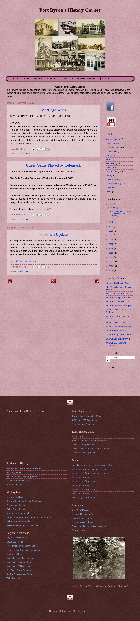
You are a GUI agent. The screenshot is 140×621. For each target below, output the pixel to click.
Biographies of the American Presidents (24, 468)
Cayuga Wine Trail (14, 542)
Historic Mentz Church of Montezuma (23, 550)
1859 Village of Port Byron (84, 481)
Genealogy (111, 163)
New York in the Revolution (18, 513)
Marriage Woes (53, 110)
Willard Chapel (13, 578)
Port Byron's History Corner (70, 10)
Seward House (79, 530)
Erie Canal (110, 155)
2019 (111, 231)
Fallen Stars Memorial (16, 509)
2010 (111, 266)
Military (109, 175)
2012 (111, 257)
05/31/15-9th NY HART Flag (118, 293)
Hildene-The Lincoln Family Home (21, 476)
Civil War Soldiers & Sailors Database (23, 501)
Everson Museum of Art (82, 514)
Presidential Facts (14, 484)
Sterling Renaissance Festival (19, 574)
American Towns (79, 436)
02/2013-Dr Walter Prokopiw (118, 305)
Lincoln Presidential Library (18, 480)
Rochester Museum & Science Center (89, 526)
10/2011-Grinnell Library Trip (119, 339)
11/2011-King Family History (118, 335)
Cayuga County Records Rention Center (90, 448)
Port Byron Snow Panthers (18, 570)
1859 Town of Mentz (81, 477)
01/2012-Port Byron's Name (118, 327)
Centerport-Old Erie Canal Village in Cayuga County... (120, 213)
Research (110, 187)
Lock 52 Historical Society (23, 261)
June (113, 208)
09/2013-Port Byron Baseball (119, 297)
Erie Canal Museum (81, 510)
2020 (111, 226)
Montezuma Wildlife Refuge (19, 566)
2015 (111, 244)
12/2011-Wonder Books (116, 330)
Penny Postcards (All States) (85, 452)
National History (113, 179)
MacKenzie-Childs (14, 554)
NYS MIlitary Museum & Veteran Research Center (29, 517)
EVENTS (26, 78)
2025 (111, 204)
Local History (24, 153)
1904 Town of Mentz (81, 493)
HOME (16, 78)
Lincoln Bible (111, 167)
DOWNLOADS (67, 78)
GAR (108, 159)
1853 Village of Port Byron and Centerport (91, 473)
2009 (111, 270)
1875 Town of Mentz (81, 485)
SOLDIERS (38, 78)
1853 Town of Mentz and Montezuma (89, 469)
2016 (111, 239)
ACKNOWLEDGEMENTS (88, 78)
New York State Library (82, 522)
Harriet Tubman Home (82, 518)
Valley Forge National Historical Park (23, 525)
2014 (111, 248)
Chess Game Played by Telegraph (53, 165)
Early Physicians (113, 147)
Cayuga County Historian (83, 444)
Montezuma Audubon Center (19, 562)
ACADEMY (52, 78)
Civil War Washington (16, 505)
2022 (111, 222)
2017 (111, 235)
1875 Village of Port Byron (84, 489)
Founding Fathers (14, 472)
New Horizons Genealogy (83, 424)
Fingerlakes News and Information (22, 546)
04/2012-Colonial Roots (116, 322)
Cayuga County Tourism (17, 538)
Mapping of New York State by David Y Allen (92, 465)
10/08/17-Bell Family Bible (117, 283)
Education (110, 151)
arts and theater (113, 139)
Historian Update (54, 234)
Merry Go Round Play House (19, 558)
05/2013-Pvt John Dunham (118, 301)
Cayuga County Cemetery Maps (86, 416)
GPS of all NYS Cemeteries (84, 420)
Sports (109, 192)
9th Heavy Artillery (14, 497)
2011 (111, 261)
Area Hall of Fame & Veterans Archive (89, 440)
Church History (112, 143)
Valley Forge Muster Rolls (18, 521)
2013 (111, 253)
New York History (113, 183)
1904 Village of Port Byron (84, 497)
